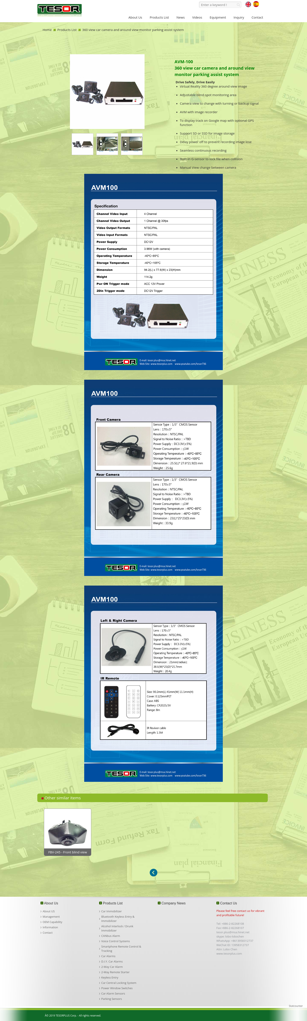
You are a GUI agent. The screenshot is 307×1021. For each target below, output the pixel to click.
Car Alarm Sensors (113, 993)
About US (49, 911)
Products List (67, 30)
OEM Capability (52, 922)
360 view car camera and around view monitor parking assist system (133, 30)
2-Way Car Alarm (112, 967)
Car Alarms (108, 956)
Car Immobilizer (111, 911)
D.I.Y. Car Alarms (112, 961)
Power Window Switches (117, 988)
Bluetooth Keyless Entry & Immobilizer (118, 919)
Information (50, 927)
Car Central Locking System (118, 983)
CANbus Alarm (110, 936)
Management (51, 916)
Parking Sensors (111, 999)
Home (47, 30)
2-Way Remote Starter (115, 972)
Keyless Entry (109, 977)
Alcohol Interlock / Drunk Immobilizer (117, 928)
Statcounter (296, 1006)
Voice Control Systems (115, 941)
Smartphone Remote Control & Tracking (121, 949)
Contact (48, 933)
